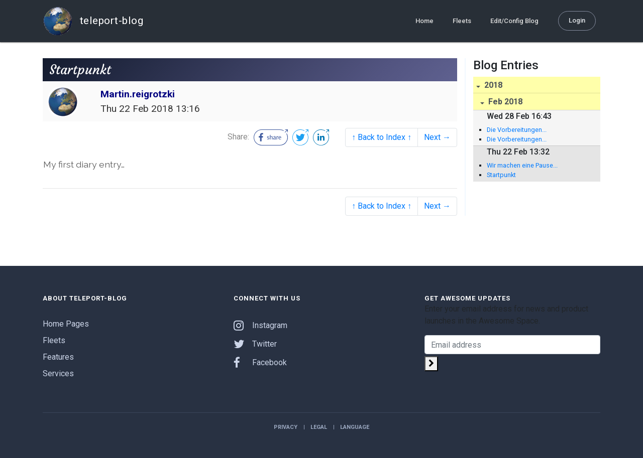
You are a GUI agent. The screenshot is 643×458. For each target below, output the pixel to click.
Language (354, 427)
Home (424, 21)
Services (58, 373)
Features (58, 357)
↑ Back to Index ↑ (381, 137)
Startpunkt (501, 175)
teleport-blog (93, 21)
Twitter (255, 344)
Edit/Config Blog (514, 21)
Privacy (285, 427)
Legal (318, 427)
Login (577, 20)
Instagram (260, 325)
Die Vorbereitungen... (517, 129)
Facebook (260, 362)
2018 (492, 85)
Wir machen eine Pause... (522, 165)
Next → (437, 137)
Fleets (462, 21)
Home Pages (66, 324)
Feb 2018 (504, 101)
